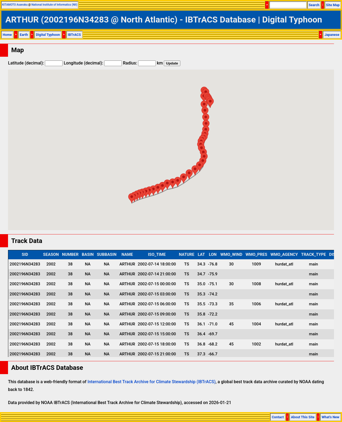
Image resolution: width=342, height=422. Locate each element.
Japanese (331, 35)
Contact (278, 417)
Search (314, 5)
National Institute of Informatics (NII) (54, 4)
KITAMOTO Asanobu (15, 4)
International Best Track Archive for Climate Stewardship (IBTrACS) (151, 381)
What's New (330, 417)
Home (7, 35)
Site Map (333, 5)
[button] (131, 198)
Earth (24, 35)
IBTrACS (74, 35)
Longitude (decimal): (93, 63)
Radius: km (143, 63)
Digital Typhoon (48, 35)
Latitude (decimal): (35, 63)
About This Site (302, 417)
